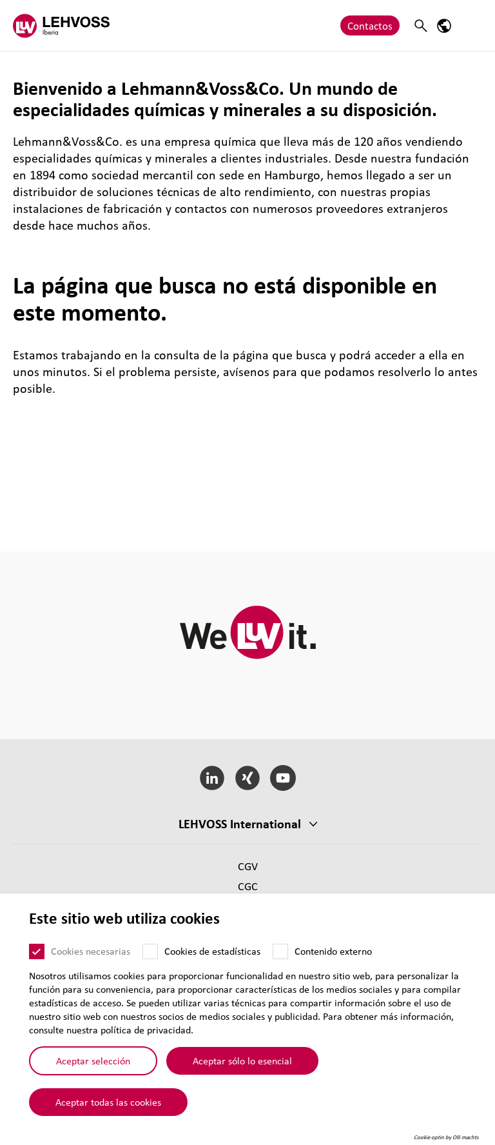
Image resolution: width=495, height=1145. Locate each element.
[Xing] (248, 778)
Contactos (370, 25)
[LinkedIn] (212, 778)
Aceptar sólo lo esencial (242, 1069)
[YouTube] (282, 778)
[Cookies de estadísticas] (150, 960)
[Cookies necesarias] (36, 960)
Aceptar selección (93, 1069)
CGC (248, 886)
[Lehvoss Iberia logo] (61, 25)
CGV (248, 866)
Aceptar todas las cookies (108, 1110)
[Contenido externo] (280, 960)
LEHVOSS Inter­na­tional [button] (240, 824)
